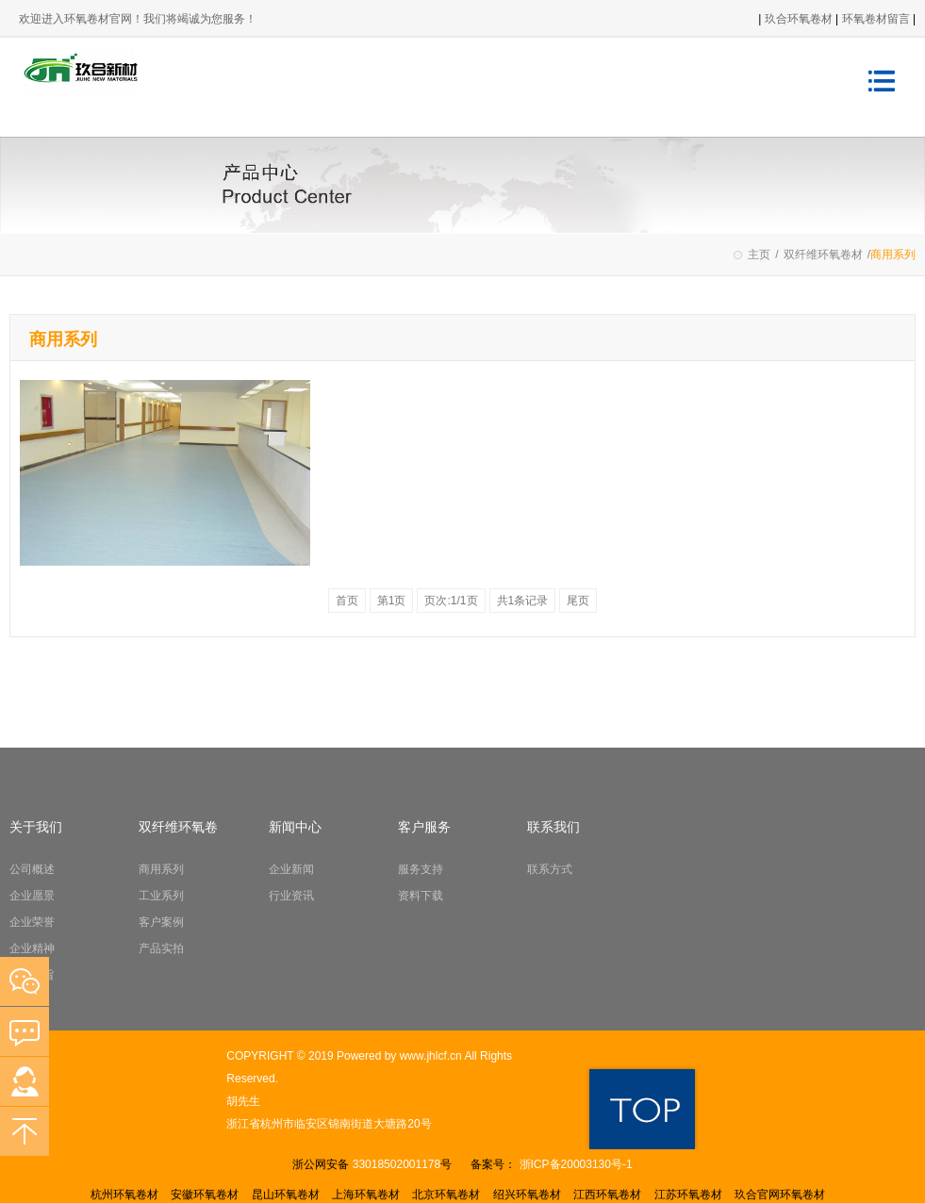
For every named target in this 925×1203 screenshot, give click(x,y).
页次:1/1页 (450, 600)
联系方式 (549, 869)
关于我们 (35, 826)
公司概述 (32, 869)
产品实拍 (161, 948)
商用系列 (161, 869)
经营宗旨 (32, 974)
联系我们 (553, 826)
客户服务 (424, 826)
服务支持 (420, 869)
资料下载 (420, 895)
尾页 (578, 600)
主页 (759, 254)
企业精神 (32, 948)
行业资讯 (291, 895)
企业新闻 (291, 869)
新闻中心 (295, 826)
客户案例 (161, 922)
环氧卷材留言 (877, 18)
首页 (347, 600)
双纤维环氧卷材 (823, 254)
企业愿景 (32, 895)
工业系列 (161, 895)
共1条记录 (523, 600)
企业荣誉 (32, 922)
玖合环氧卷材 (799, 18)
